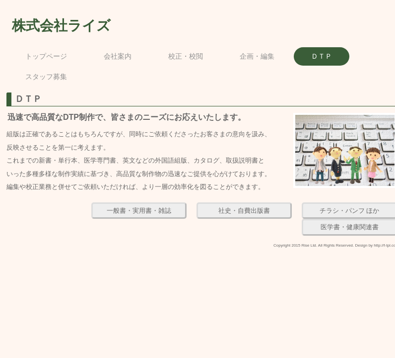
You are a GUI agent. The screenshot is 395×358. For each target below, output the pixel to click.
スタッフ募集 (46, 77)
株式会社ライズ (61, 25)
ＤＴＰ (321, 56)
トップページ (46, 56)
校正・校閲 (185, 56)
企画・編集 (257, 56)
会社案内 (118, 56)
